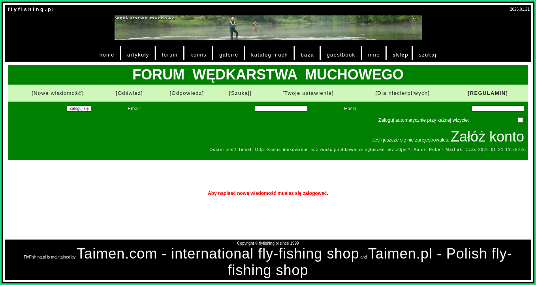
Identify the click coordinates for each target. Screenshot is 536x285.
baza (307, 55)
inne (374, 55)
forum (170, 55)
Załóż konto (487, 136)
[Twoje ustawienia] (308, 93)
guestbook (341, 55)
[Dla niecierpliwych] (402, 93)
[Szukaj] (240, 93)
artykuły (138, 55)
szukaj (427, 55)
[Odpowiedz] (187, 93)
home (107, 55)
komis (198, 55)
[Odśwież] (129, 93)
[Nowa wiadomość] (57, 93)
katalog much (269, 55)
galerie (228, 55)
